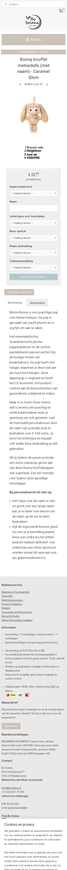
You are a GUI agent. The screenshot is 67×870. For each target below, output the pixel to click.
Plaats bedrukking (20, 246)
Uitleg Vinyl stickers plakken (17, 620)
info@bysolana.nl (11, 788)
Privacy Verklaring (12, 604)
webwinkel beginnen (52, 857)
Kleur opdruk (17, 231)
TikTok (10, 838)
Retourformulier (11, 616)
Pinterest (12, 833)
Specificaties (37, 302)
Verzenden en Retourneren (17, 612)
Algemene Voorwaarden (15, 592)
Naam (13, 201)
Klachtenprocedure (12, 600)
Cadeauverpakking (21, 261)
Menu (33, 39)
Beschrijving (15, 302)
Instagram (12, 820)
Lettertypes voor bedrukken (27, 216)
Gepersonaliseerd (20, 186)
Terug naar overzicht (19, 292)
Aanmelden (11, 726)
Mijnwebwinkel (39, 863)
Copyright (7, 596)
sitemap (32, 857)
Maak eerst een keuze (33, 277)
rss (38, 857)
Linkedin (11, 829)
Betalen (6, 608)
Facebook (12, 824)
